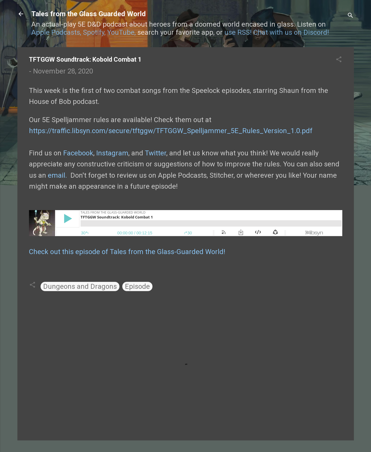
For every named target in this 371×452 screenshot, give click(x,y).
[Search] (350, 16)
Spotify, (94, 32)
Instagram (112, 153)
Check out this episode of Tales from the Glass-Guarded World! (127, 252)
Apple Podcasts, (56, 32)
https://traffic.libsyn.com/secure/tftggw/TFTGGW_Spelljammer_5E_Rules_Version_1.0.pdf (170, 131)
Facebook (78, 153)
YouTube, (121, 32)
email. (57, 175)
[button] (338, 60)
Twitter (155, 153)
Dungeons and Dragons (80, 286)
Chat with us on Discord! (291, 32)
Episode (137, 286)
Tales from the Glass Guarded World (88, 14)
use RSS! (238, 32)
